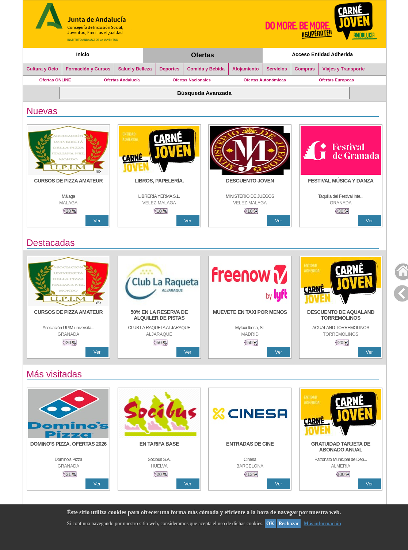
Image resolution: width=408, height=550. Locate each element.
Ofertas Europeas (336, 80)
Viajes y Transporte (344, 69)
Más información (322, 523)
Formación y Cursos (88, 69)
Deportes (170, 69)
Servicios (277, 69)
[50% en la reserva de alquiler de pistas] (159, 316)
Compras (305, 69)
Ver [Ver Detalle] (97, 220)
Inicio (82, 54)
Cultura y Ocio (42, 69)
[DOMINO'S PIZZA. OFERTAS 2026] (68, 447)
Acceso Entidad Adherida (322, 54)
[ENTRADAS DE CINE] (250, 447)
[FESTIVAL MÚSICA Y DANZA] (341, 184)
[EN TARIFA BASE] (159, 447)
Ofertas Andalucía (122, 80)
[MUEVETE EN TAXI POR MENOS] (250, 316)
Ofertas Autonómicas (265, 80)
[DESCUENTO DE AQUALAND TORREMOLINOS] (341, 316)
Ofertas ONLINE (55, 80)
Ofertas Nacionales (192, 80)
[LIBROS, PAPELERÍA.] (159, 184)
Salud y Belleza (135, 69)
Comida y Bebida (206, 69)
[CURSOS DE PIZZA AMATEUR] (68, 184)
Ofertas (202, 55)
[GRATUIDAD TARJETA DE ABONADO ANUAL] (341, 447)
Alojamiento (245, 69)
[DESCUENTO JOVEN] (250, 184)
